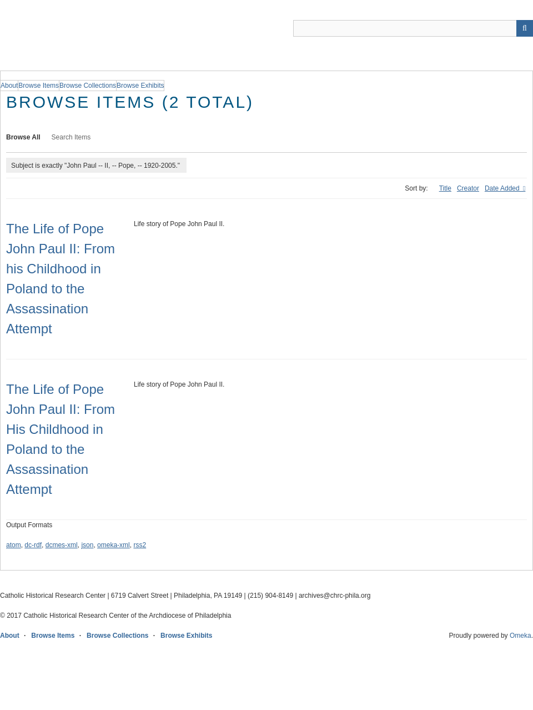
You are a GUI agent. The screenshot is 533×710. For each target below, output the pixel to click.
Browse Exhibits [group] (140, 85)
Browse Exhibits (186, 635)
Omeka (520, 635)
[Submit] (524, 28)
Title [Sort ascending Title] (445, 188)
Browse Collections (117, 635)
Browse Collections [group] (87, 85)
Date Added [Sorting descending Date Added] (503, 188)
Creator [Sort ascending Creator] (468, 188)
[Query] (413, 28)
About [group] (9, 85)
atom (13, 545)
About (9, 635)
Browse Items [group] (38, 85)
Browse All (23, 137)
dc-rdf (33, 545)
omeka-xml (113, 545)
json (87, 545)
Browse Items (52, 635)
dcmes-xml (62, 545)
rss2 (139, 545)
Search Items (71, 137)
